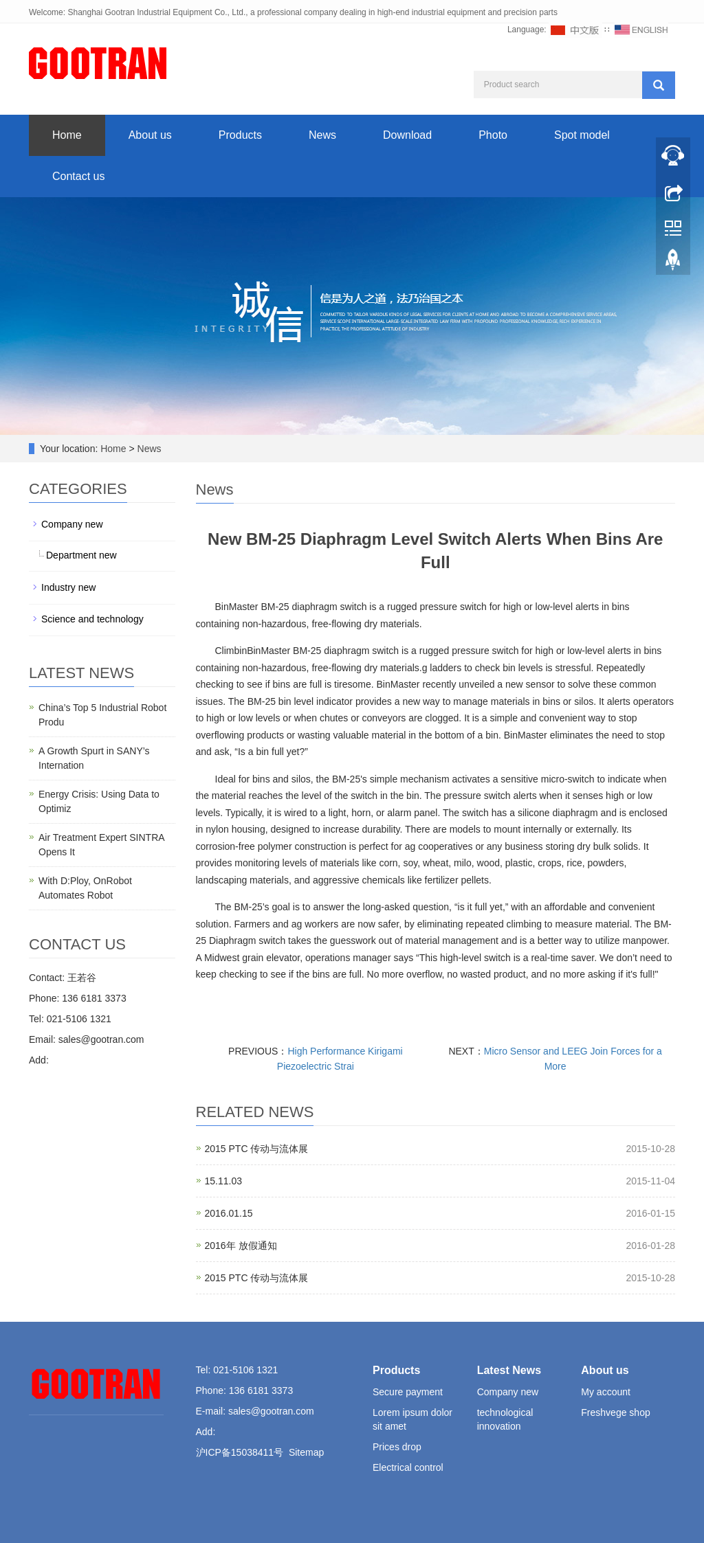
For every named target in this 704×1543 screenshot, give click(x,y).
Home (67, 135)
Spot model (582, 135)
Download (407, 135)
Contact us (78, 176)
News (322, 135)
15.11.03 (224, 1180)
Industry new (68, 587)
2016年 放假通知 (241, 1245)
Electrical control (408, 1467)
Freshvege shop (615, 1412)
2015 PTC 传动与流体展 (257, 1148)
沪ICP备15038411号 (240, 1452)
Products (240, 135)
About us (150, 135)
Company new (72, 524)
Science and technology (92, 618)
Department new (81, 555)
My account (605, 1391)
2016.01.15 (229, 1213)
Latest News (509, 1370)
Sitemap (306, 1452)
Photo (492, 135)
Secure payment (408, 1391)
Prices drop (397, 1446)
